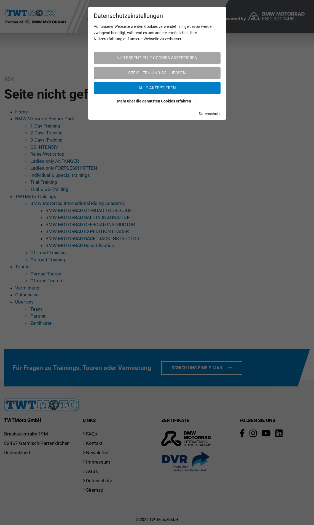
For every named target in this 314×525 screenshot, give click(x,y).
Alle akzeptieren (157, 87)
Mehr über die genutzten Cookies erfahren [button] (157, 101)
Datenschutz (210, 114)
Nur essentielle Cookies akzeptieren (157, 57)
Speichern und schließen (157, 73)
